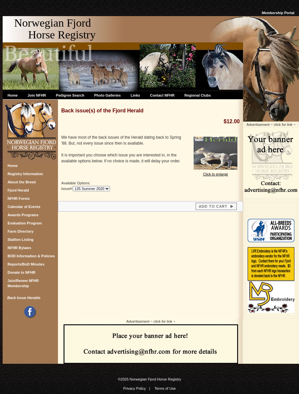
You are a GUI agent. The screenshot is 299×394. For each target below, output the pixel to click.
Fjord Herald (18, 190)
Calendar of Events (24, 207)
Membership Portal (278, 13)
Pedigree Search (70, 95)
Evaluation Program (25, 223)
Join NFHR (37, 95)
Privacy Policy (134, 388)
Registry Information (25, 174)
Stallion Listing (21, 240)
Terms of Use (165, 388)
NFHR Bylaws (19, 248)
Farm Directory (20, 231)
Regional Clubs (197, 95)
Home (13, 95)
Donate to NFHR (21, 272)
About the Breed (22, 182)
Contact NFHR (162, 95)
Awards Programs (23, 215)
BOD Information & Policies (31, 256)
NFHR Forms (19, 198)
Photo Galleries (107, 95)
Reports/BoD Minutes (26, 264)
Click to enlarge (215, 172)
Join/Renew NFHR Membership (23, 282)
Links (135, 95)
